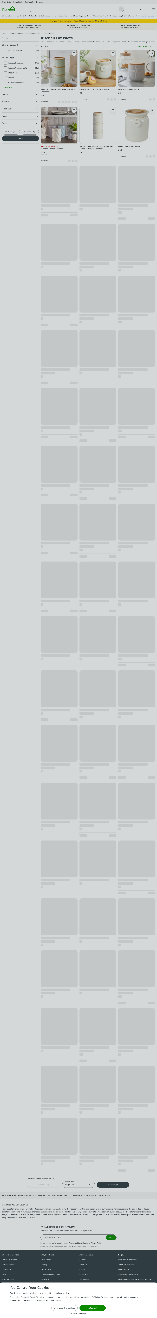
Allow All (92, 1308)
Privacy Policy (55, 1300)
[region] (78, 1300)
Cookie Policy (39, 1300)
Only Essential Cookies (64, 1308)
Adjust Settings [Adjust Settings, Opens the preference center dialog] (78, 1314)
